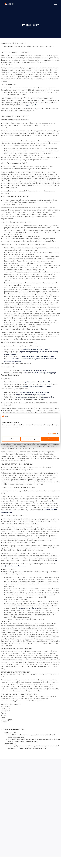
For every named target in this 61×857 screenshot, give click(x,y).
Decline (11, 439)
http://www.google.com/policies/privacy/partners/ (36, 386)
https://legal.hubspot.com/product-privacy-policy (38, 356)
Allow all (49, 439)
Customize (30, 439)
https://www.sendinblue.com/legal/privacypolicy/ (40, 373)
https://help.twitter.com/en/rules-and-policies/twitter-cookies (34, 397)
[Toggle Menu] (55, 4)
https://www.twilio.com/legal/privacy (34, 370)
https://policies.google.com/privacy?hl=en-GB (35, 349)
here (55, 560)
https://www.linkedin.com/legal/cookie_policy (34, 392)
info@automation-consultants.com (14, 566)
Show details (52, 433)
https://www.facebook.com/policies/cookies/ (30, 395)
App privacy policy (31, 105)
